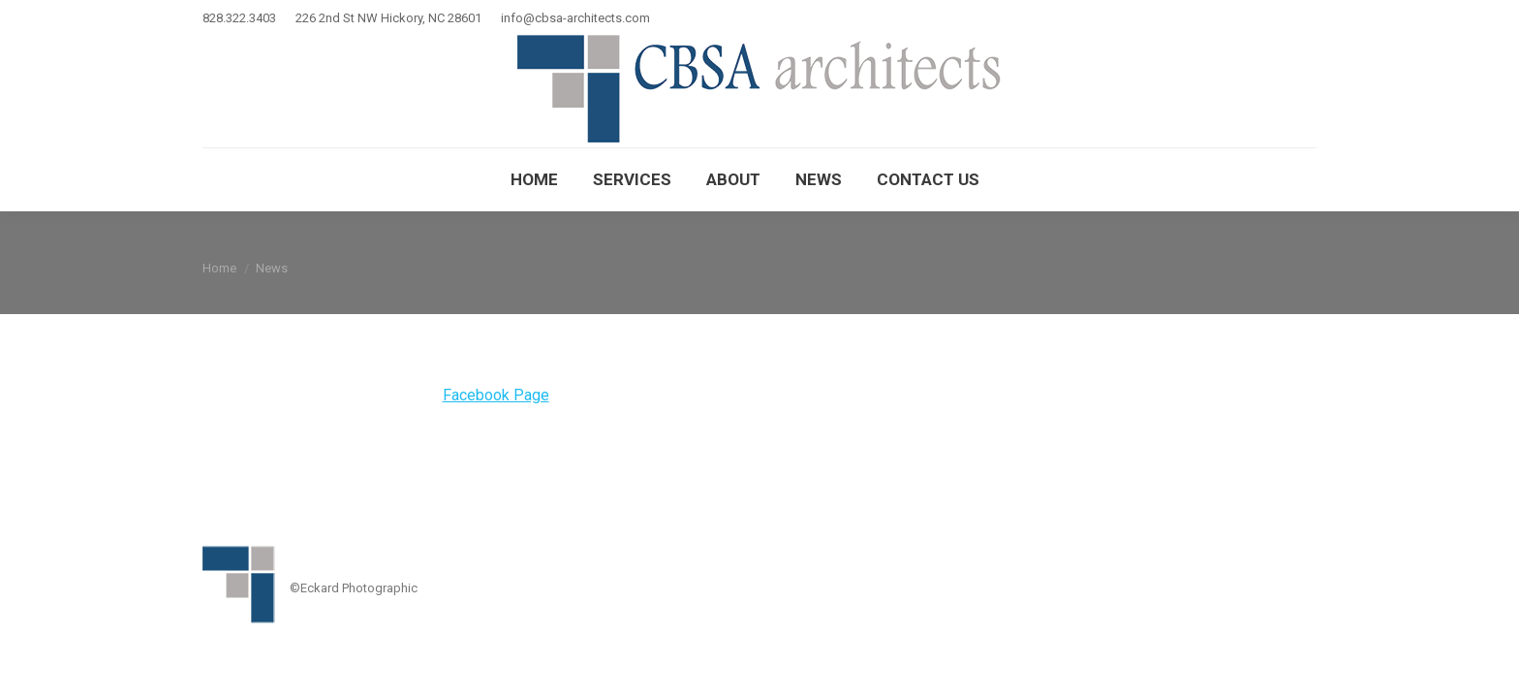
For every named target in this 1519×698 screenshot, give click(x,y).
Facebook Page (496, 395)
